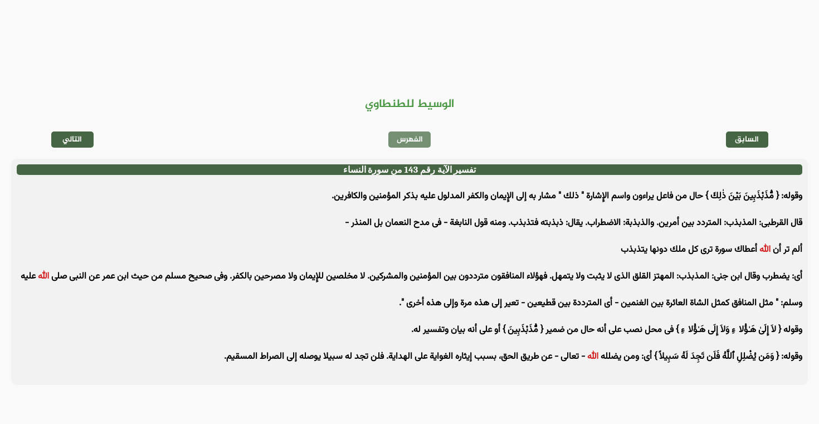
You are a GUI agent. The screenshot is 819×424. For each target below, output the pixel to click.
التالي (72, 139)
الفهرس (410, 139)
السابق (747, 139)
